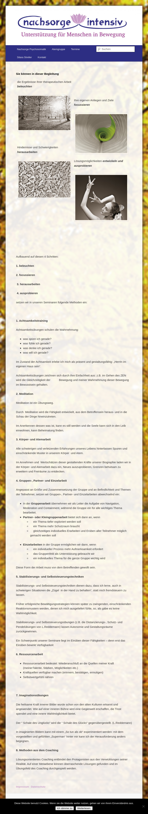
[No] (143, 806)
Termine (75, 49)
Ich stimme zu (64, 808)
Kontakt (42, 57)
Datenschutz (38, 786)
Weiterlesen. (84, 808)
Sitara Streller (24, 57)
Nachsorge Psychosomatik (31, 49)
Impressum (22, 786)
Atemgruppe (58, 49)
